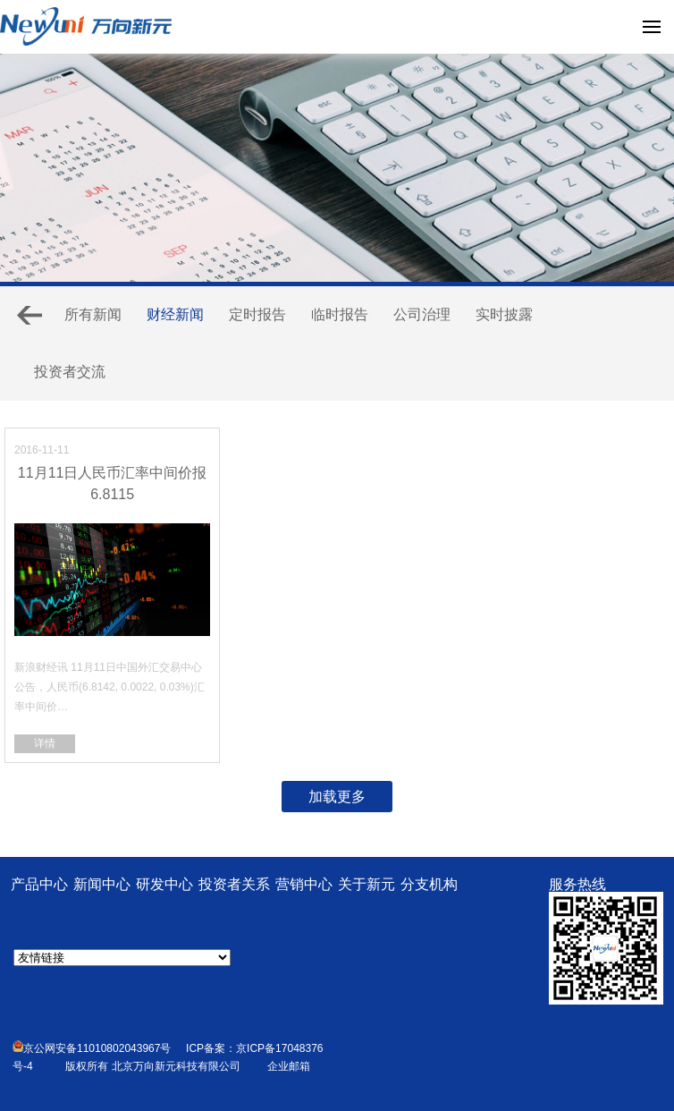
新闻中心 (102, 884)
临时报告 (339, 314)
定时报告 (257, 314)
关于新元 (366, 884)
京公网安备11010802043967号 (92, 1048)
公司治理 (422, 314)
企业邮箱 (288, 1066)
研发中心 (164, 884)
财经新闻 (175, 314)
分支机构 (429, 884)
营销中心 (304, 884)
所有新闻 (93, 314)
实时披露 (504, 314)
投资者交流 (69, 371)
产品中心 (39, 884)
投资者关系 (234, 884)
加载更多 (337, 796)
